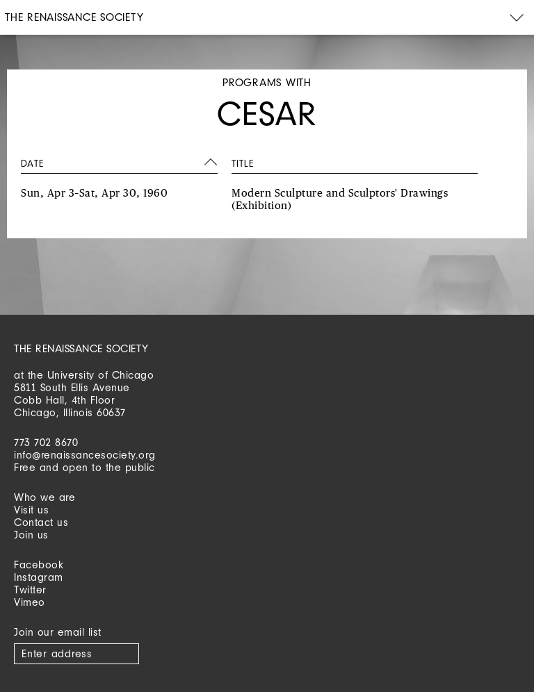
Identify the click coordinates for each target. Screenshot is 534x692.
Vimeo (29, 602)
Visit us (31, 509)
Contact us (41, 522)
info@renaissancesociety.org (85, 454)
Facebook (38, 564)
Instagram (38, 577)
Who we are (44, 497)
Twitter (30, 589)
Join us (31, 534)
